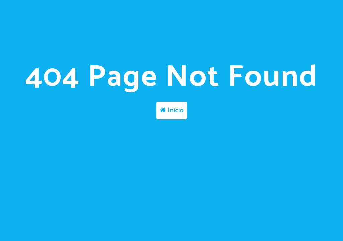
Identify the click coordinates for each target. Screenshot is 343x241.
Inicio (172, 110)
